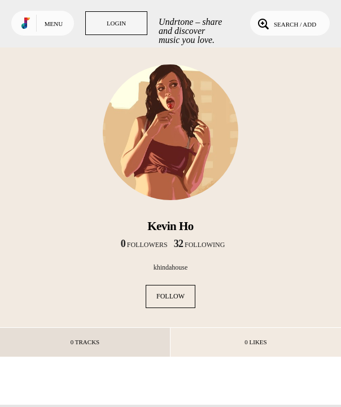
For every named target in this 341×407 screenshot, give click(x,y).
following (199, 245)
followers (144, 245)
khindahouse (171, 267)
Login (116, 23)
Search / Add (286, 23)
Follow (170, 296)
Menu (54, 23)
